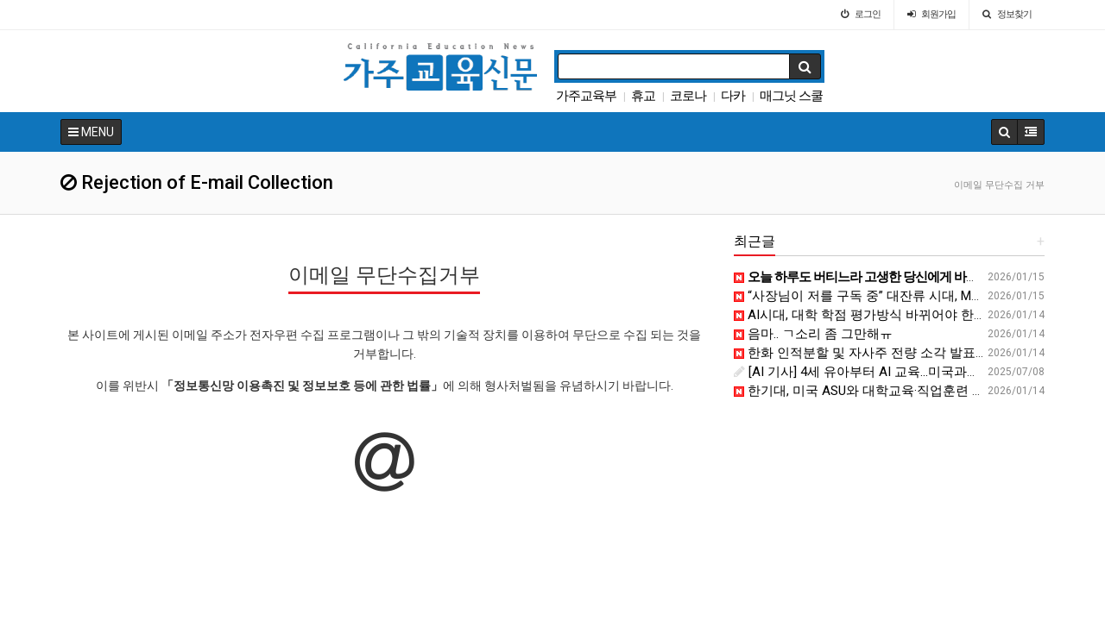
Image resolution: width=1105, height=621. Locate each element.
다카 (733, 96)
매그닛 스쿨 (791, 96)
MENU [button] (91, 132)
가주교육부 (586, 96)
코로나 (688, 96)
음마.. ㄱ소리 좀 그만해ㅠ (813, 334)
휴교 (643, 96)
